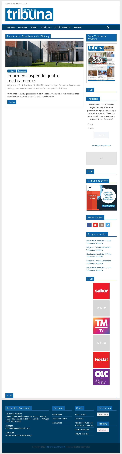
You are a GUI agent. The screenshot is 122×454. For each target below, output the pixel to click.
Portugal (23, 27)
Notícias (45, 27)
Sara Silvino (28, 85)
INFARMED (40, 85)
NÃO (92, 128)
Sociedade (22, 71)
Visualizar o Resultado (101, 145)
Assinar (77, 27)
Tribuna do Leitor (59, 418)
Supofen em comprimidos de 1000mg (53, 88)
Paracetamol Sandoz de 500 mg (26, 88)
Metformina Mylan (51, 85)
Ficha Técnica (80, 414)
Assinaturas (57, 423)
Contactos (79, 418)
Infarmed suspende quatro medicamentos (33, 78)
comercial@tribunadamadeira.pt (18, 435)
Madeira (11, 27)
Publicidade (57, 414)
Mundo (34, 27)
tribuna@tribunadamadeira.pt (17, 428)
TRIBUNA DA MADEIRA (55, 447)
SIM (91, 124)
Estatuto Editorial (82, 429)
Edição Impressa (63, 27)
